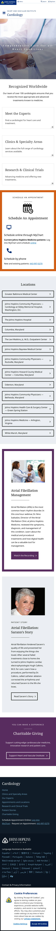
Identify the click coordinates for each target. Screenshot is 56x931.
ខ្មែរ (47, 872)
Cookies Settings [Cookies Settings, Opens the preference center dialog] (20, 924)
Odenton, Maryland (14, 384)
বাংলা (4, 864)
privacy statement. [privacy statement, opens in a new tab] (32, 919)
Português (18, 856)
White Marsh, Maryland (16, 433)
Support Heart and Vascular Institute (26, 755)
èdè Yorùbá (42, 860)
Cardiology (15, 15)
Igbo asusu (28, 860)
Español (6, 853)
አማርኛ (15, 853)
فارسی (23, 872)
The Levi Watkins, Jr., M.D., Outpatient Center (26, 339)
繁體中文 (25, 853)
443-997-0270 (36, 263)
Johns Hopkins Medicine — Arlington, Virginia (22, 422)
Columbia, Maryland (14, 329)
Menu (20, 2)
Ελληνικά (26, 868)
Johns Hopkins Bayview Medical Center (23, 349)
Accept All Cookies (39, 924)
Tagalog (47, 853)
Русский (5, 857)
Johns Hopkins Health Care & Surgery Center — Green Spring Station (26, 409)
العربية (47, 864)
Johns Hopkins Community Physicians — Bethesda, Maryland (24, 396)
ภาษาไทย (6, 872)
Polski (16, 868)
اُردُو (15, 872)
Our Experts (8, 798)
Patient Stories (9, 810)
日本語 (13, 864)
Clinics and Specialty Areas (14, 794)
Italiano (29, 856)
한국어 (22, 864)
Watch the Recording (24, 555)
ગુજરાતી (36, 868)
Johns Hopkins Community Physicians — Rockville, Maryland (24, 360)
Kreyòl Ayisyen (35, 864)
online (33, 242)
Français (36, 853)
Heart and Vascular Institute (21, 11)
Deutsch (6, 868)
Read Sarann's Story (23, 696)
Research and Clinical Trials (15, 806)
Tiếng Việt (40, 857)
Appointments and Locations (16, 802)
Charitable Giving (10, 814)
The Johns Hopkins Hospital (18, 319)
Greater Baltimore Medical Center (21, 294)
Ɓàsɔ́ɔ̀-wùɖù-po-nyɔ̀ (11, 861)
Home (5, 790)
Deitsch (39, 872)
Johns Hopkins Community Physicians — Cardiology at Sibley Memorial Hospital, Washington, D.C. (24, 306)
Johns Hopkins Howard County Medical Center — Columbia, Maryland (23, 373)
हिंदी (30, 872)
